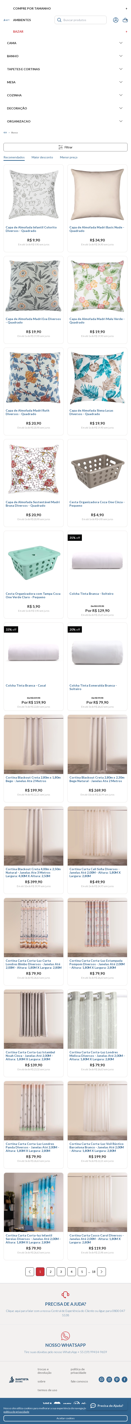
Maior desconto (42, 157)
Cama (65, 43)
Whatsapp (102, 1379)
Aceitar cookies (66, 1418)
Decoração (65, 108)
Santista (6, 20)
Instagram (109, 1379)
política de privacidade (16, 1411)
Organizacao (65, 121)
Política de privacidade (78, 1370)
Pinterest (117, 1379)
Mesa (65, 82)
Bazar (70, 31)
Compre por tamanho (70, 8)
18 (93, 1271)
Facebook (125, 1379)
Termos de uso (47, 1390)
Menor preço (69, 157)
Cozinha (65, 95)
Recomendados (14, 157)
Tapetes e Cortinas (65, 69)
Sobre (41, 1381)
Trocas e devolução (45, 1370)
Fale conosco (79, 1381)
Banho (65, 56)
